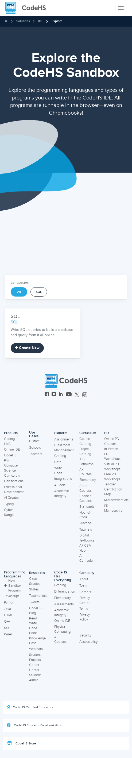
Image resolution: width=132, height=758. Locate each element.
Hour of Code (84, 515)
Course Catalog (85, 441)
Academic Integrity (61, 493)
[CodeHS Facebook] (47, 395)
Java (7, 609)
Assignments (63, 439)
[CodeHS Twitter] (77, 395)
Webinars (36, 649)
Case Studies (34, 581)
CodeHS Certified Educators (30, 707)
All (19, 292)
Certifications (14, 481)
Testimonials (38, 596)
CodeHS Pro (10, 458)
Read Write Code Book (33, 625)
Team (83, 586)
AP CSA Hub (85, 548)
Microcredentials (116, 500)
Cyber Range (9, 512)
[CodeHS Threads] (84, 395)
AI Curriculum (87, 558)
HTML (8, 615)
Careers (85, 592)
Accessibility (88, 642)
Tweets (34, 602)
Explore (57, 21)
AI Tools (59, 485)
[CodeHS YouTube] (69, 395)
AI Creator (11, 497)
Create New (27, 347)
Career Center (34, 667)
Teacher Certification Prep (113, 489)
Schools (35, 447)
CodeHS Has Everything (62, 576)
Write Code (58, 470)
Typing (9, 504)
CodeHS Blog (35, 610)
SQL (39, 292)
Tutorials (85, 529)
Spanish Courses (85, 498)
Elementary (87, 480)
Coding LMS (9, 441)
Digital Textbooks (86, 538)
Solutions (23, 21)
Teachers (35, 454)
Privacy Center (84, 600)
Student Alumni (35, 677)
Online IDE (12, 449)
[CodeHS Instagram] (54, 395)
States (34, 589)
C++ (7, 621)
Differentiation (64, 591)
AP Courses (85, 472)
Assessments (64, 604)
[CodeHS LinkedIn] (61, 395)
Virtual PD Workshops (112, 466)
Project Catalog (85, 451)
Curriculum (87, 433)
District (34, 441)
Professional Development (14, 489)
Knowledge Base (37, 640)
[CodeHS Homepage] (27, 8)
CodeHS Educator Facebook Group (35, 725)
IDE (40, 21)
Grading (60, 456)
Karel (8, 634)
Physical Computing (62, 629)
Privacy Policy (84, 617)
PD (106, 433)
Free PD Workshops (112, 476)
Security (85, 635)
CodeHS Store (21, 743)
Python (9, 602)
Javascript (11, 596)
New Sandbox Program (12, 585)
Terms (83, 608)
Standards (87, 507)
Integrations (63, 479)
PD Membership (113, 508)
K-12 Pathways (86, 461)
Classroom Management (64, 447)
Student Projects (35, 657)
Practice (85, 523)
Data (57, 462)
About (83, 579)
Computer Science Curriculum (12, 470)
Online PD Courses (111, 441)
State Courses (85, 488)
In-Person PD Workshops (112, 454)
